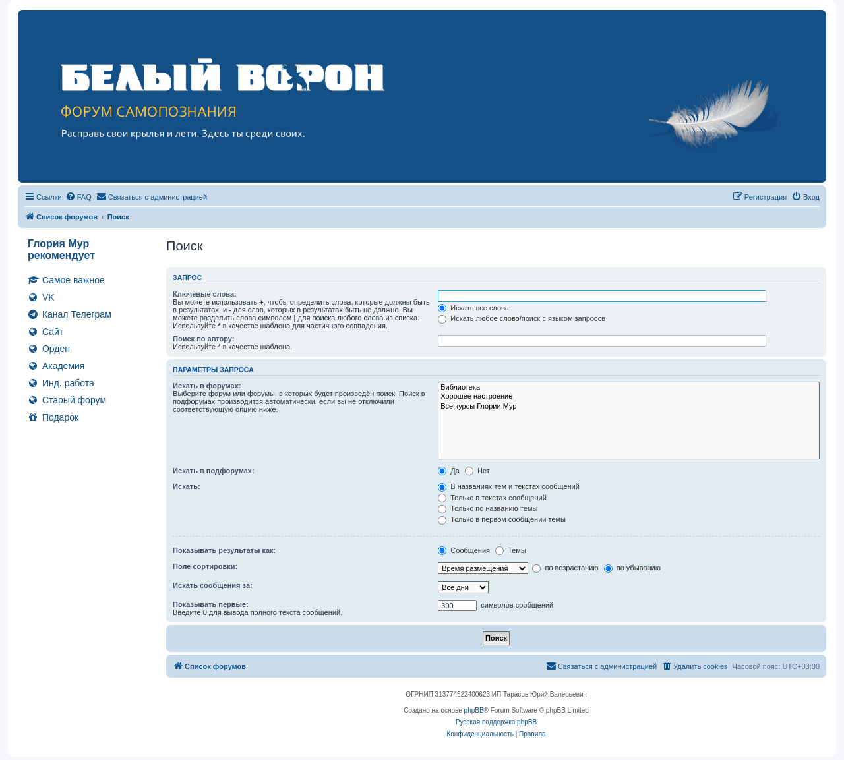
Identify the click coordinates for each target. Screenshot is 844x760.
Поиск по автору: (203, 339)
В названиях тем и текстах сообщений (509, 486)
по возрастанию (565, 567)
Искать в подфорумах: (214, 471)
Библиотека (628, 387)
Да (449, 471)
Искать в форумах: (207, 386)
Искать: (186, 486)
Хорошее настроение (628, 396)
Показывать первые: (211, 604)
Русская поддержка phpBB (496, 722)
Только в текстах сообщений (492, 498)
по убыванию (632, 567)
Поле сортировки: (205, 566)
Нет (477, 471)
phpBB (474, 710)
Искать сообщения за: (213, 585)
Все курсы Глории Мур (628, 406)
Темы (510, 550)
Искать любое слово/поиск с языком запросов (521, 318)
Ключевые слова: (205, 294)
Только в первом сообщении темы (502, 519)
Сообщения (464, 550)
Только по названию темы (487, 508)
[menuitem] (78, 197)
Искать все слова (473, 308)
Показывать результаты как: (224, 550)
